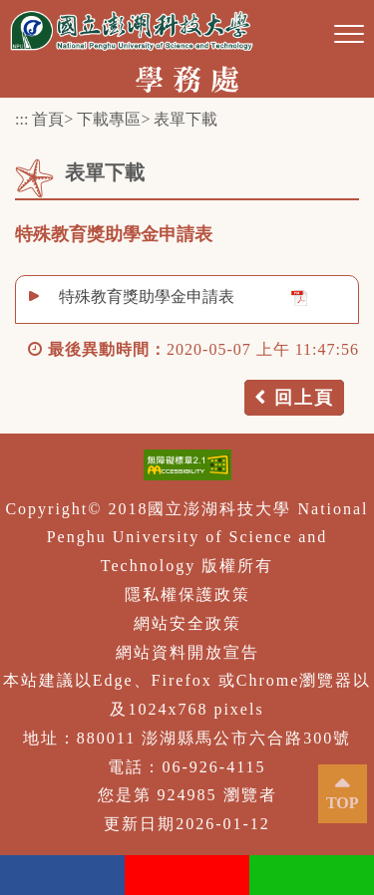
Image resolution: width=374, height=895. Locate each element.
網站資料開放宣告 (187, 652)
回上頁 (304, 398)
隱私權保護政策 (187, 594)
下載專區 (109, 119)
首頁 (48, 119)
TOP (342, 802)
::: (21, 119)
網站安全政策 (187, 623)
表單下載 (185, 119)
